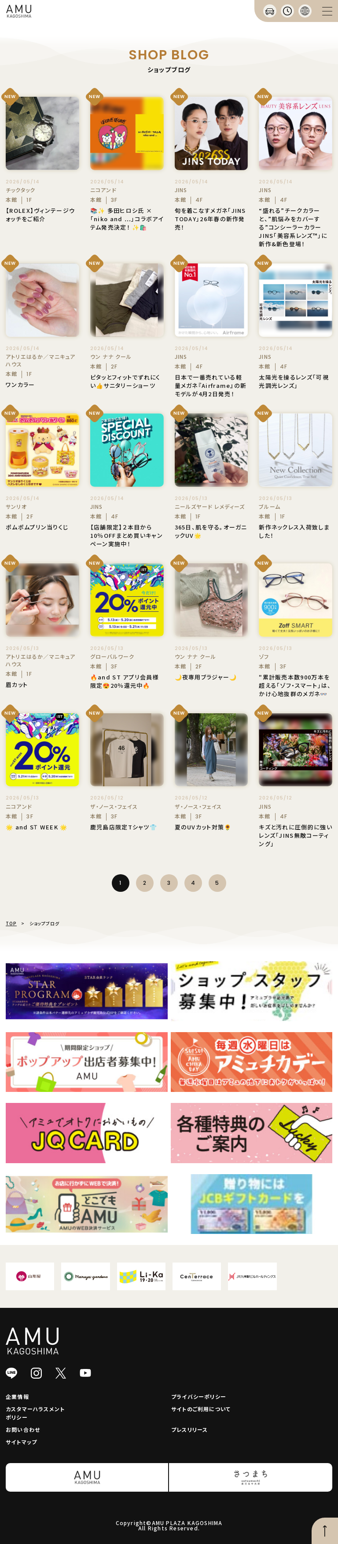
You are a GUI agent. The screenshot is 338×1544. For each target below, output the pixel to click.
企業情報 (17, 1396)
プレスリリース (189, 1429)
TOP (11, 923)
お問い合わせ (23, 1429)
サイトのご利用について (201, 1409)
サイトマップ (21, 1441)
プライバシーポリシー (198, 1396)
